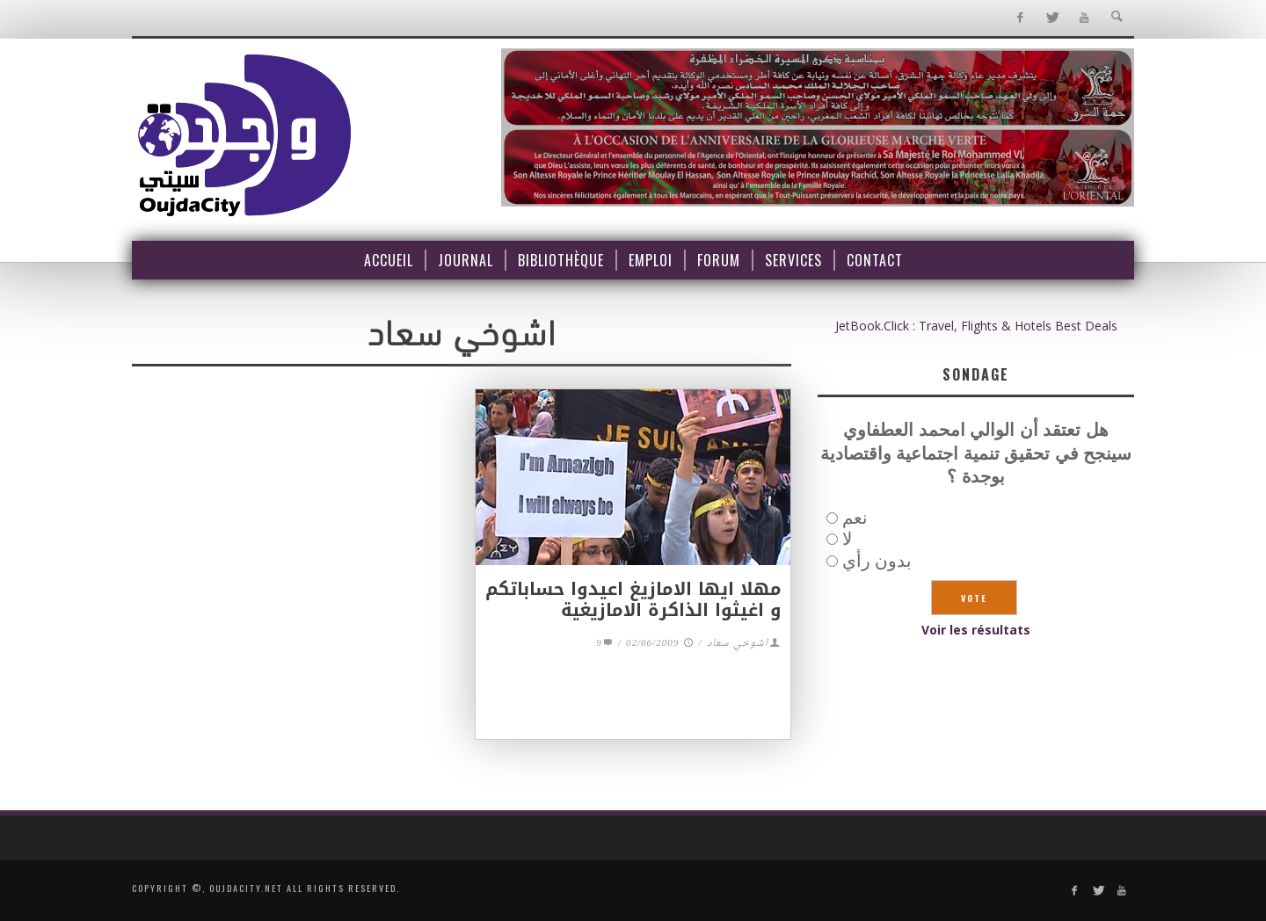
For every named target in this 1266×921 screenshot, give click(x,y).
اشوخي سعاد (737, 644)
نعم (855, 517)
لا (847, 538)
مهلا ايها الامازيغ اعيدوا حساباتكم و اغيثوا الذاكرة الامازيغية (633, 599)
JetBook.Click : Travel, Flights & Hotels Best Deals (976, 325)
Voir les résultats (975, 629)
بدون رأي (877, 560)
